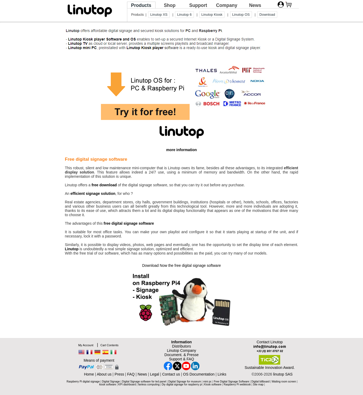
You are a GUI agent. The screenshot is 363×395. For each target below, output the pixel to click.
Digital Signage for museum (184, 381)
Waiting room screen (284, 381)
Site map (258, 384)
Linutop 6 (184, 15)
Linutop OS (241, 15)
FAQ (130, 374)
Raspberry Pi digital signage (83, 381)
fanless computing (149, 384)
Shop (170, 5)
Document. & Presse (181, 355)
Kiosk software (213, 384)
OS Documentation (198, 374)
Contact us (171, 374)
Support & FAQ (181, 359)
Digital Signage (111, 381)
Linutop (72, 249)
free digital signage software (129, 223)
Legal (154, 374)
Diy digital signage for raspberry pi (182, 384)
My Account (85, 345)
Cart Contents (109, 345)
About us (104, 374)
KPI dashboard (127, 384)
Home (89, 374)
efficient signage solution (93, 193)
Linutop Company (181, 350)
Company (226, 5)
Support (198, 5)
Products (141, 5)
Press (119, 374)
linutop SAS (283, 374)
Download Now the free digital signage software (181, 265)
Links (222, 374)
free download (104, 185)
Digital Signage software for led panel (144, 381)
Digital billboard (260, 381)
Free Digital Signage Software (231, 381)
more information (181, 150)
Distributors (181, 346)
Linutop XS (159, 15)
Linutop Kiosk (211, 15)
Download (267, 15)
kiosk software (107, 384)
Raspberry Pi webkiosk (237, 384)
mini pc (207, 381)
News (255, 5)
